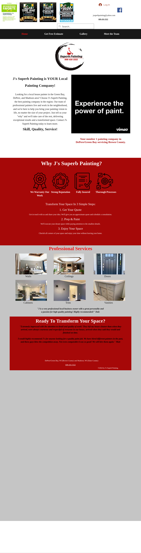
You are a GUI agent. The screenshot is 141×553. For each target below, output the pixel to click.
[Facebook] (119, 10)
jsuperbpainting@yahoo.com (104, 15)
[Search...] (75, 27)
